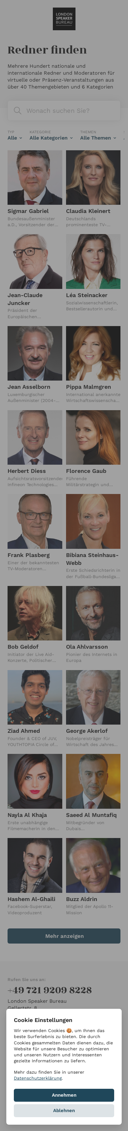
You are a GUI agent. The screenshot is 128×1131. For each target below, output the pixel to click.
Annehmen (64, 1095)
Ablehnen (64, 1110)
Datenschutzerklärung (38, 1078)
